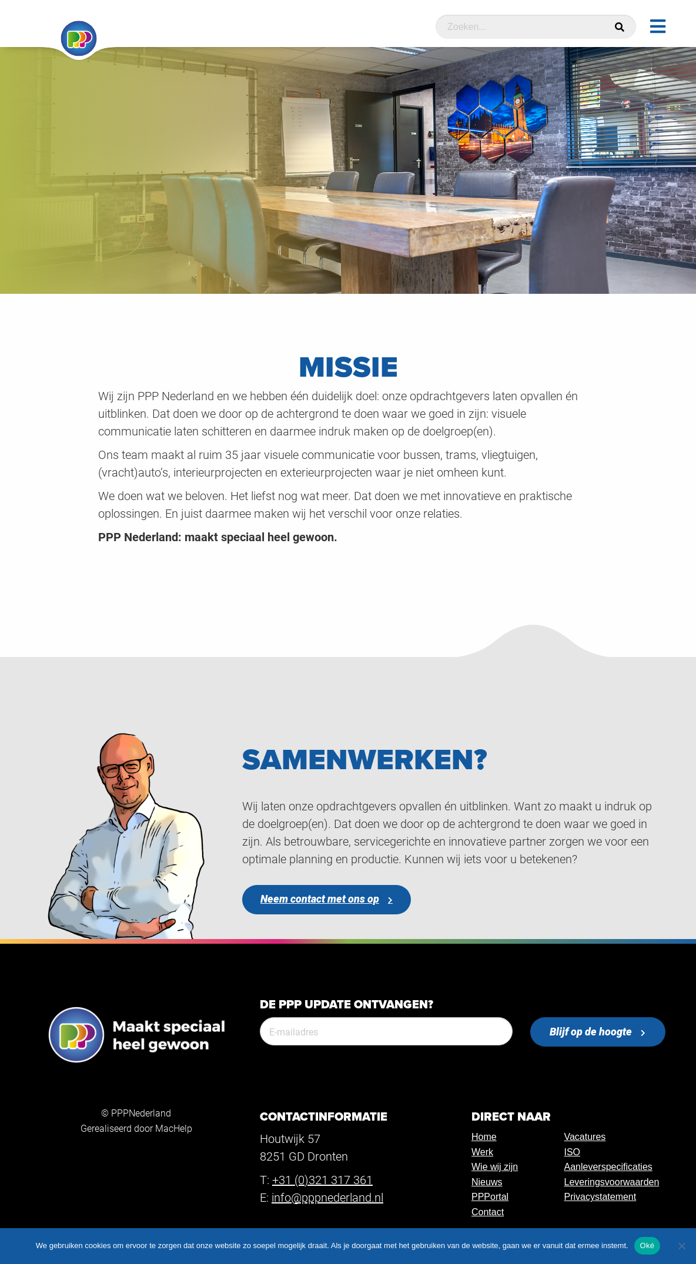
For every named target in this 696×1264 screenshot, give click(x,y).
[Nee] (681, 1246)
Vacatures (584, 1137)
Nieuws (486, 1182)
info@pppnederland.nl (327, 1197)
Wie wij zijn (494, 1167)
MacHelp (173, 1128)
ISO (572, 1152)
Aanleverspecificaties (608, 1167)
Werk (482, 1152)
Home (484, 1137)
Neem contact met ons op (319, 899)
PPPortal (489, 1197)
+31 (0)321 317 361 (322, 1179)
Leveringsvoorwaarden (611, 1182)
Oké (647, 1245)
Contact (487, 1212)
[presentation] (349, 1078)
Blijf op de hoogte (591, 1031)
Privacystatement (600, 1197)
